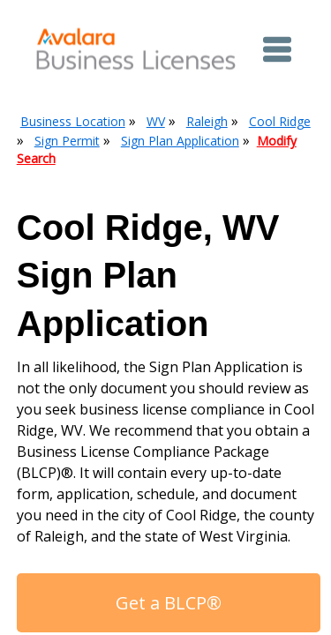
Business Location (72, 121)
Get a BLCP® (169, 603)
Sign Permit (67, 140)
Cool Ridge (280, 121)
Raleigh (207, 121)
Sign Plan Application (180, 140)
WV (156, 121)
